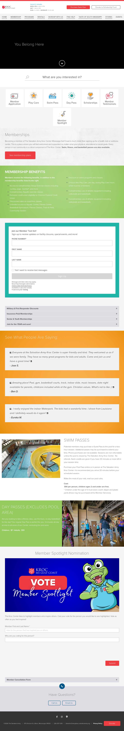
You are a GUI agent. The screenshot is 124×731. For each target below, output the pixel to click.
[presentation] (100, 652)
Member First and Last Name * (17, 626)
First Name (17, 249)
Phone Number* (19, 239)
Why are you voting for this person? (19, 636)
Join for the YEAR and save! (19, 324)
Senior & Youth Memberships (19, 319)
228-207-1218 (58, 723)
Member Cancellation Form (19, 680)
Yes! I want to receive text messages (31, 270)
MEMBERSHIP (16, 17)
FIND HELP (71, 17)
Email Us (69, 703)
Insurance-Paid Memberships (19, 314)
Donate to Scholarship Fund (105, 7)
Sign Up (62, 276)
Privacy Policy (97, 723)
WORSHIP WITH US (55, 17)
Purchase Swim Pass (78, 7)
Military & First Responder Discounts (22, 308)
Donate (112, 723)
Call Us (54, 703)
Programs (29, 17)
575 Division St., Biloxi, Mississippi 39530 (37, 723)
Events (119, 17)
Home (4, 17)
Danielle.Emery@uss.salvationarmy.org (78, 723)
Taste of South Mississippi (90, 17)
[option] (62, 44)
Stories (108, 17)
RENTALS (41, 17)
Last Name (16, 260)
